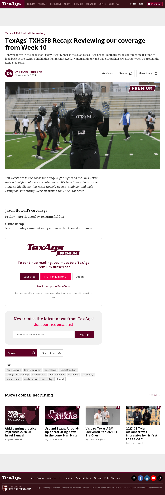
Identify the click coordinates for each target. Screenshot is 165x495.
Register (141, 3)
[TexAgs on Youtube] (153, 478)
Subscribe (29, 276)
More (111, 3)
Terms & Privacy (83, 478)
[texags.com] (11, 4)
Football (42, 3)
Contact (69, 478)
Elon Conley (46, 379)
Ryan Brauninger (32, 369)
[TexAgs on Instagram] (147, 478)
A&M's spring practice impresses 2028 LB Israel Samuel (20, 432)
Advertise (51, 478)
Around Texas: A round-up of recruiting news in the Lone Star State (62, 432)
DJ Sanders (73, 374)
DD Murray (88, 374)
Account (40, 478)
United (102, 3)
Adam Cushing (14, 369)
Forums (31, 3)
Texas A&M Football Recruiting (25, 33)
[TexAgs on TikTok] (160, 478)
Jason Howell (50, 369)
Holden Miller (30, 379)
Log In (133, 3)
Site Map (98, 478)
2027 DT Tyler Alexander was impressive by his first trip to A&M (141, 434)
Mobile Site (109, 478)
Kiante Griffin (38, 374)
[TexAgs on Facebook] (140, 478)
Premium (78, 3)
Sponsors (91, 3)
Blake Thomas (13, 379)
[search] (118, 3)
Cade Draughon (68, 369)
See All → (154, 395)
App (119, 478)
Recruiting (55, 3)
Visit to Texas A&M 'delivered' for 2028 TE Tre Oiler (102, 432)
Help (61, 478)
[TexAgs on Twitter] (134, 478)
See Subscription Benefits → (53, 286)
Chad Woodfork (56, 374)
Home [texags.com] (31, 478)
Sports (68, 3)
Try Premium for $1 (56, 276)
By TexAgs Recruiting (28, 72)
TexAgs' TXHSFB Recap (18, 374)
